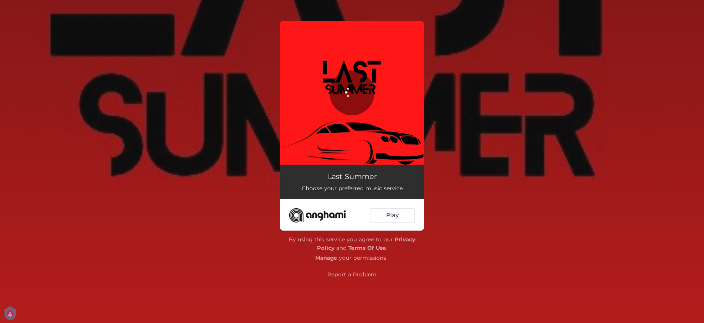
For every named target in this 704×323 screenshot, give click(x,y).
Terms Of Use (367, 247)
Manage (326, 257)
